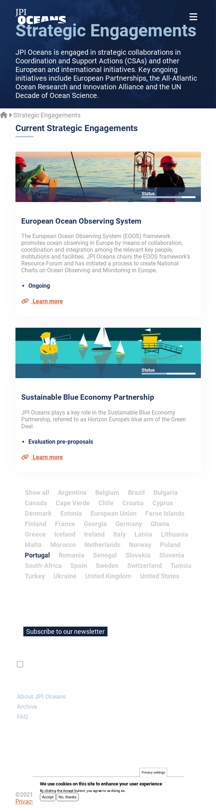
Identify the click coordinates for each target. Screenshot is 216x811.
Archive (27, 706)
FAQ (22, 716)
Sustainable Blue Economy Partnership (87, 397)
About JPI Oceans (41, 696)
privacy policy (110, 664)
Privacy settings (153, 774)
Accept (48, 799)
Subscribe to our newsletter (65, 631)
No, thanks (68, 799)
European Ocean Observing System (81, 221)
